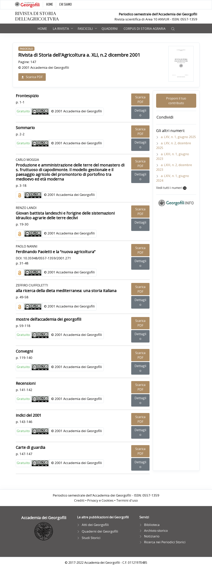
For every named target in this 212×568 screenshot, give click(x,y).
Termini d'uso (127, 500)
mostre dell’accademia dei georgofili (48, 319)
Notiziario (151, 536)
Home (42, 28)
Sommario (25, 127)
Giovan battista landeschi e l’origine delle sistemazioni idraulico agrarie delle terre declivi (65, 215)
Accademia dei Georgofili (43, 517)
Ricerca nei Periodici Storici (165, 542)
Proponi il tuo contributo (176, 100)
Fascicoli (85, 28)
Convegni (24, 351)
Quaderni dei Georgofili (100, 531)
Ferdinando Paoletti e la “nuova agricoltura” (55, 251)
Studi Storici (91, 537)
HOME (49, 4)
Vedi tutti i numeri (171, 188)
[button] (172, 28)
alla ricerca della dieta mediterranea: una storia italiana (66, 290)
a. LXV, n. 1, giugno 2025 (178, 137)
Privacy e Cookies (100, 500)
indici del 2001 (28, 415)
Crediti (79, 500)
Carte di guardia (30, 447)
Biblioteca (152, 524)
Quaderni (110, 28)
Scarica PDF (32, 77)
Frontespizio (27, 95)
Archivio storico (156, 530)
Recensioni (25, 383)
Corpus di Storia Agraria (144, 28)
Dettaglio (140, 112)
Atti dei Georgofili (95, 524)
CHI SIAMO (65, 4)
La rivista (61, 28)
